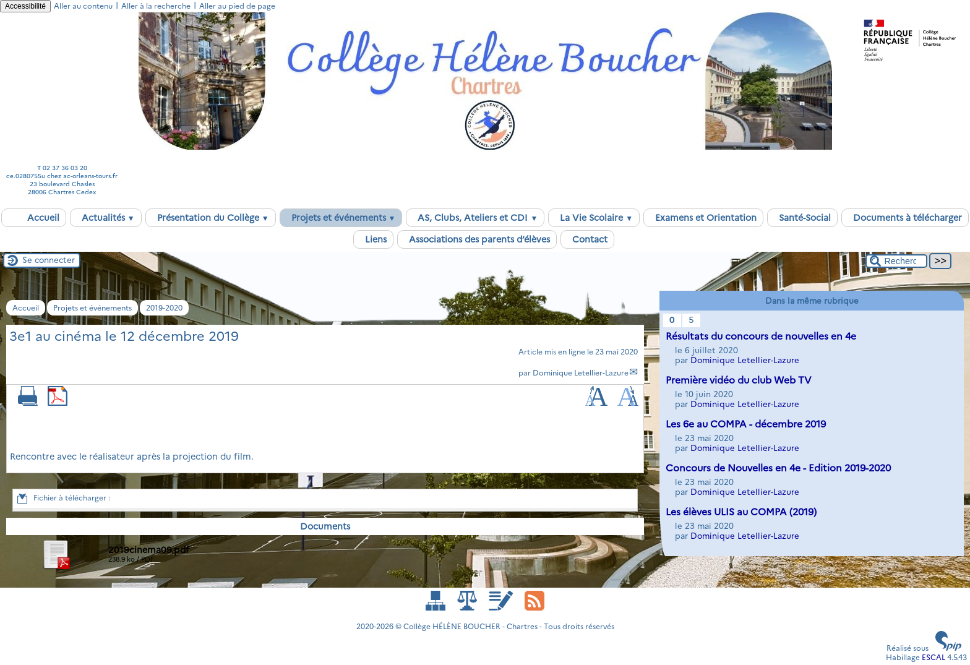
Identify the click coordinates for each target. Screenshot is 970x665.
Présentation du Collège (210, 218)
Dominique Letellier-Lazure (581, 372)
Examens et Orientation (703, 218)
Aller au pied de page (237, 6)
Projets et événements (341, 218)
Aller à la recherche (156, 6)
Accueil (33, 218)
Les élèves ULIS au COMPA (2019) (741, 512)
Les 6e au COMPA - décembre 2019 (746, 424)
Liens (373, 239)
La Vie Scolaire (594, 218)
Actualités (106, 218)
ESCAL (933, 657)
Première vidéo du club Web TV (739, 380)
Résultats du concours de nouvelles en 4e (761, 336)
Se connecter (48, 260)
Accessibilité (25, 6)
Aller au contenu (83, 6)
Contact (587, 239)
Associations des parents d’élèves (477, 239)
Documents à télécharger (905, 218)
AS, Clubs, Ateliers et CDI (475, 218)
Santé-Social (802, 218)
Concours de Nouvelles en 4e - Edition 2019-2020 (778, 468)
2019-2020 (164, 307)
